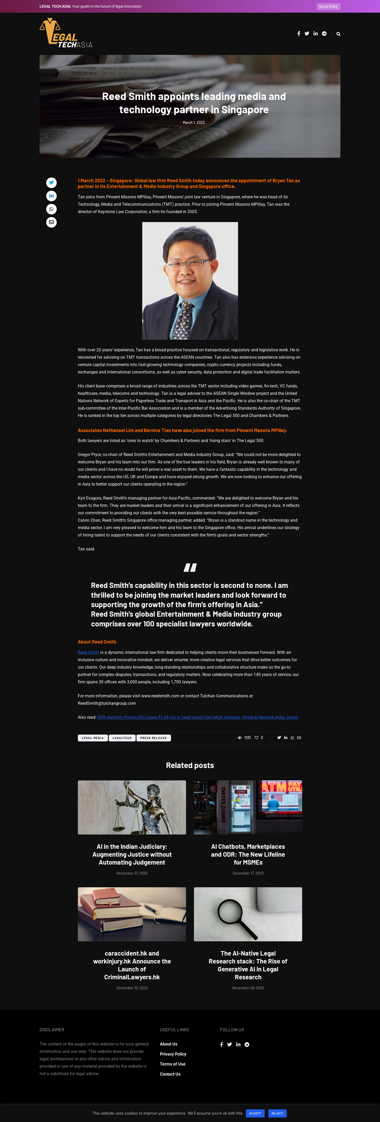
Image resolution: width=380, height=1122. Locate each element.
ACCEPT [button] (255, 1113)
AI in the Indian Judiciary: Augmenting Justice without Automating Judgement (132, 854)
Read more (328, 6)
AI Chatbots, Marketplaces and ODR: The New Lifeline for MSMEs (248, 854)
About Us (168, 1044)
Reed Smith (88, 652)
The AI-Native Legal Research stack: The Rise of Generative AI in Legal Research (248, 965)
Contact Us (170, 1074)
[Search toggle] (336, 33)
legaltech (122, 738)
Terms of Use (173, 1064)
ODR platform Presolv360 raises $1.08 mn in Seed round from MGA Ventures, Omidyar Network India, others (197, 717)
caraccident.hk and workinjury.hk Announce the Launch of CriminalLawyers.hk (132, 965)
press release (153, 738)
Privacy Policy (173, 1054)
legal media (93, 738)
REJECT (277, 1113)
